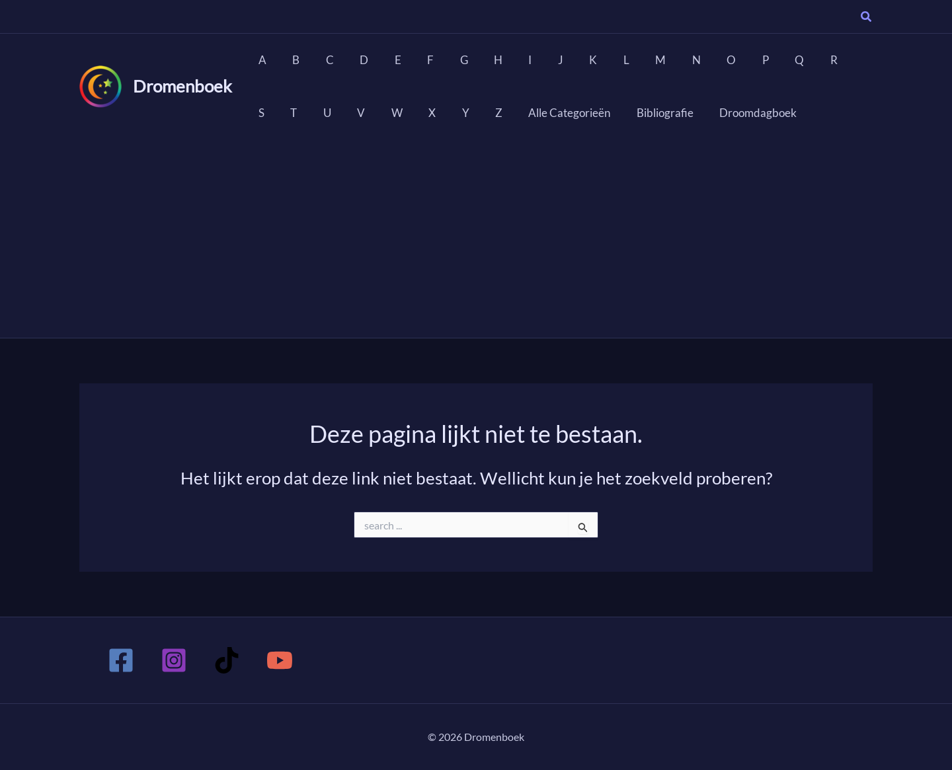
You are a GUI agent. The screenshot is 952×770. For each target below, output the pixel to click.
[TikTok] (227, 660)
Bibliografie (573, 113)
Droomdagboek (662, 113)
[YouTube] (279, 660)
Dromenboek (182, 85)
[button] (867, 18)
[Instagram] (174, 660)
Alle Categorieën (481, 113)
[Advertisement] (476, 238)
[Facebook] (121, 660)
